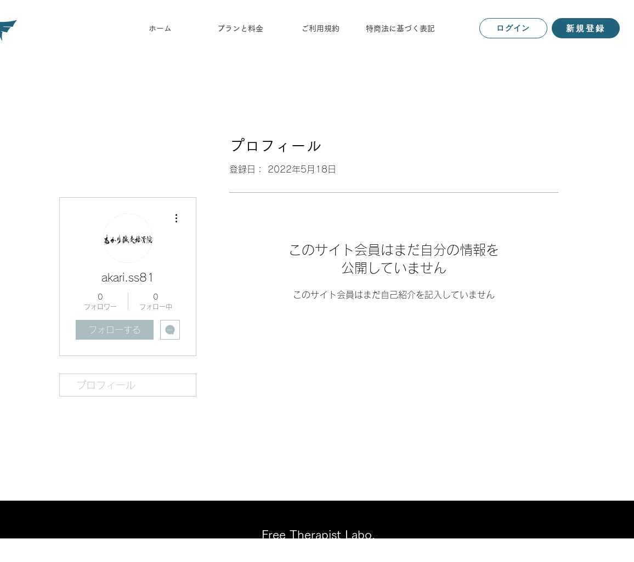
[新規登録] (586, 28)
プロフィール (105, 385)
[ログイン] (513, 28)
